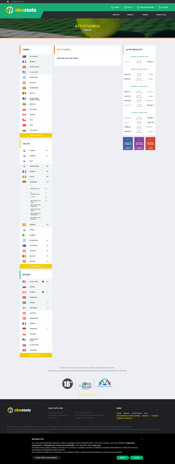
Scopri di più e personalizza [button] (46, 458)
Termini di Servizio (124, 418)
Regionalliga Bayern (35, 218)
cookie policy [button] (96, 445)
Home (116, 7)
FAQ (145, 413)
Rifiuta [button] (122, 458)
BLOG (129, 7)
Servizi (130, 15)
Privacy (145, 416)
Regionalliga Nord (35, 201)
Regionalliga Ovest (35, 209)
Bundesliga (34, 188)
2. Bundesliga (34, 193)
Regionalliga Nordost (35, 205)
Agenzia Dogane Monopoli (87, 395)
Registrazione (147, 7)
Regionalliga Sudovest (35, 214)
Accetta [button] (137, 458)
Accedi (165, 7)
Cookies (154, 416)
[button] (8, 1)
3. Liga (32, 197)
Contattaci (161, 15)
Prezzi (145, 15)
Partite (116, 15)
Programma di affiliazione (128, 416)
